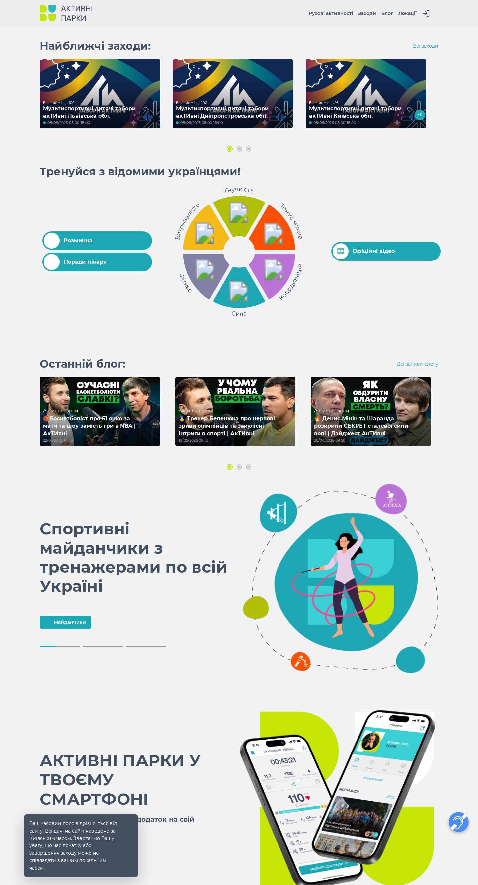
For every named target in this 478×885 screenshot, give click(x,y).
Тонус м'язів (291, 221)
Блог (387, 13)
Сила (239, 313)
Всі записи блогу (417, 364)
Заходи (367, 13)
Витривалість (187, 221)
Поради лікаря (75, 262)
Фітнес (185, 283)
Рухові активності (331, 13)
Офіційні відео (364, 251)
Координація (291, 282)
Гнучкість (239, 189)
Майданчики (64, 622)
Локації (407, 13)
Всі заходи (425, 46)
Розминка (68, 241)
